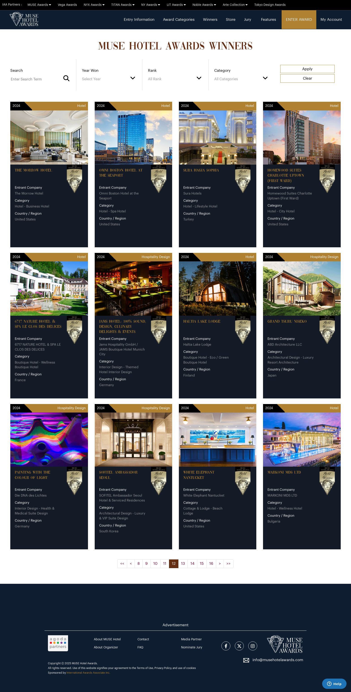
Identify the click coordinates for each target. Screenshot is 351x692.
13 (183, 563)
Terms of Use (145, 668)
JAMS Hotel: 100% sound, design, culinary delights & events (122, 327)
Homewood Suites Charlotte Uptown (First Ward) (286, 176)
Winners (210, 19)
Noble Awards (204, 4)
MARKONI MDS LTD (284, 472)
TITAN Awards (123, 4)
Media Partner (191, 639)
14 (192, 563)
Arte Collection (235, 4)
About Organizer (106, 647)
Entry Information (139, 19)
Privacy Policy (162, 668)
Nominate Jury (191, 647)
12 (174, 563)
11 (164, 563)
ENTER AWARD (299, 19)
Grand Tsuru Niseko (287, 322)
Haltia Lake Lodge (201, 322)
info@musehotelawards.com (278, 660)
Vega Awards (67, 4)
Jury (247, 19)
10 (155, 563)
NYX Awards (94, 4)
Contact (143, 639)
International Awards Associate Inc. (88, 672)
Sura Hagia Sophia (201, 170)
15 (202, 563)
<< (122, 563)
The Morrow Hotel (33, 170)
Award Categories (179, 19)
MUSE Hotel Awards (84, 663)
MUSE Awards (39, 4)
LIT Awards (176, 4)
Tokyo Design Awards (270, 4)
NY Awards (150, 4)
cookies (191, 668)
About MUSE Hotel (107, 639)
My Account (331, 19)
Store (230, 19)
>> (229, 563)
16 (211, 563)
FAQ (140, 647)
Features (268, 19)
